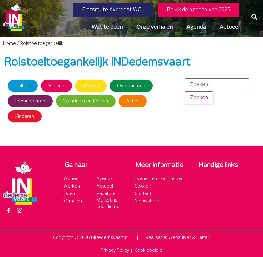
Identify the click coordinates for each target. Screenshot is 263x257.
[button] (254, 17)
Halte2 (203, 238)
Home (9, 43)
